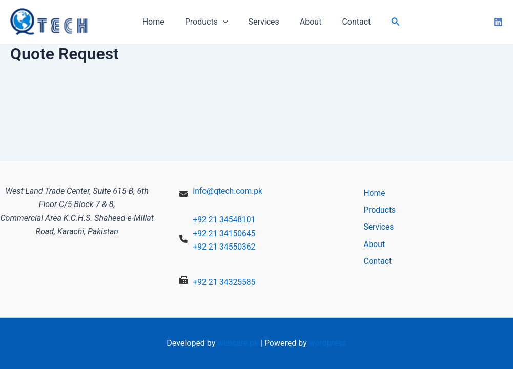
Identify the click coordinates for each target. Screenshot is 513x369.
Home (162, 22)
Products (210, 22)
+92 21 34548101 (225, 219)
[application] (227, 22)
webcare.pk (237, 343)
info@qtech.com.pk (228, 191)
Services (264, 22)
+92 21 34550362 (225, 247)
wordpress (328, 343)
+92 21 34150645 (225, 233)
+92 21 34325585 (225, 282)
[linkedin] (498, 22)
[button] (385, 21)
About (307, 22)
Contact (348, 22)
